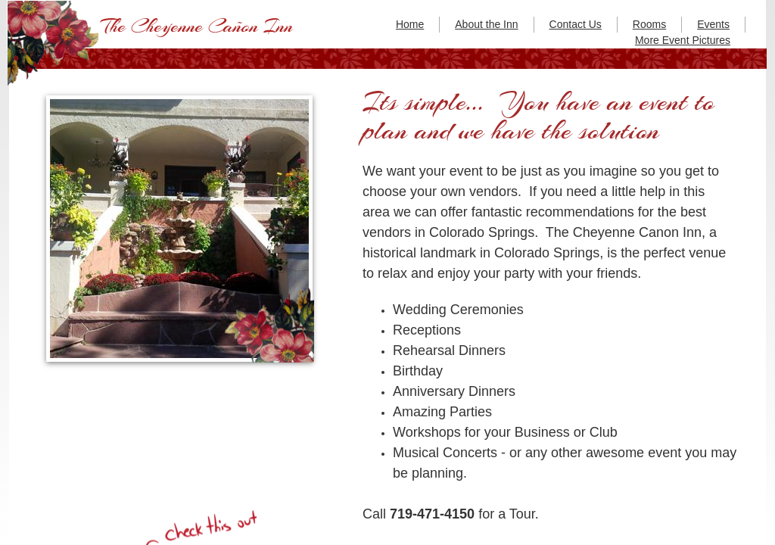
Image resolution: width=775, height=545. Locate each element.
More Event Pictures (682, 40)
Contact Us (575, 24)
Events (713, 24)
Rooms (649, 24)
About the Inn (486, 24)
